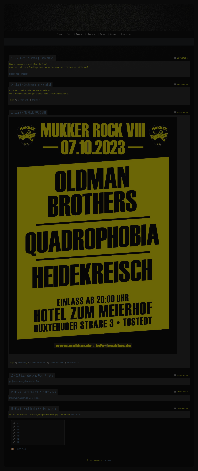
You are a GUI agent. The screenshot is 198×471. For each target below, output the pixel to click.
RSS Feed (21, 449)
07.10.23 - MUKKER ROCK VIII (28, 112)
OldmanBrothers (38, 363)
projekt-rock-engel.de (18, 74)
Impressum (126, 34)
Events (79, 34)
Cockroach (23, 100)
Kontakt (113, 34)
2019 (18, 430)
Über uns (91, 34)
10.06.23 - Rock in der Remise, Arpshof (34, 409)
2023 (18, 426)
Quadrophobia (56, 363)
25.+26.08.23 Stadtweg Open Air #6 (32, 375)
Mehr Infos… (35, 381)
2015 (18, 439)
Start (59, 34)
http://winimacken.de (18, 398)
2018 (18, 433)
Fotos (69, 34)
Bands (102, 34)
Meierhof (36, 100)
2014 (18, 442)
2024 (18, 423)
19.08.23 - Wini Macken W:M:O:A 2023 (33, 392)
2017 (18, 436)
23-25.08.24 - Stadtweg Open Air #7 (33, 58)
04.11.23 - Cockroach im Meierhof (31, 84)
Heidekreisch (73, 363)
